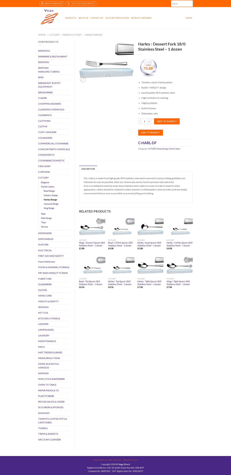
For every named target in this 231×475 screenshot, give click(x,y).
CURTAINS (44, 171)
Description (88, 169)
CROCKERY (44, 166)
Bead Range (49, 191)
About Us (83, 18)
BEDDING (43, 62)
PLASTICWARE (46, 396)
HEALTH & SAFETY (48, 301)
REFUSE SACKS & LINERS (51, 401)
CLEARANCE (45, 115)
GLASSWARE (45, 284)
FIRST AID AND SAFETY (51, 255)
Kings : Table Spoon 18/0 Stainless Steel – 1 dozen (178, 282)
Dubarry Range (51, 195)
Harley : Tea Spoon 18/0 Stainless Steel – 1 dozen (119, 282)
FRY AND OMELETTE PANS (53, 272)
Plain (43, 214)
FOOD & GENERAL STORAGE (53, 267)
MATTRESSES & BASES (50, 352)
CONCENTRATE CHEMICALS (54, 149)
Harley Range (93, 34)
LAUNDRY (43, 335)
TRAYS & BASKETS (48, 433)
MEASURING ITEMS (49, 358)
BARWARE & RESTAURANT (52, 56)
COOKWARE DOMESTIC (51, 160)
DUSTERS (43, 244)
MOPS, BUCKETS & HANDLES (48, 365)
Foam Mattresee (46, 261)
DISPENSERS (45, 233)
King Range (49, 208)
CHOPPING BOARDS (49, 103)
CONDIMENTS (46, 154)
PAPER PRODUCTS (48, 390)
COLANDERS (45, 137)
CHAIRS (42, 98)
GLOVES (42, 290)
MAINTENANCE (47, 341)
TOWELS (43, 428)
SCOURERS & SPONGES (50, 407)
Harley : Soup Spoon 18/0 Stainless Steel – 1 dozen (149, 244)
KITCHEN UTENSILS (49, 318)
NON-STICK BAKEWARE (51, 378)
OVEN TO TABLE (47, 384)
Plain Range (46, 218)
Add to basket (167, 121)
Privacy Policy (130, 460)
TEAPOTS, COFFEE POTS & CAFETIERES (52, 420)
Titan (43, 222)
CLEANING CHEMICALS (51, 109)
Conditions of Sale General (107, 460)
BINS (41, 77)
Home (42, 34)
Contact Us (96, 18)
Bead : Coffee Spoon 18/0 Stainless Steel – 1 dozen (120, 244)
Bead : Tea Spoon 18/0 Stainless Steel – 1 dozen (90, 282)
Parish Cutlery (72, 34)
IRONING (43, 307)
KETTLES (43, 312)
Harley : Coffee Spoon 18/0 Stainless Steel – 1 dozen (179, 244)
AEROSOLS (44, 50)
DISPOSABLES (45, 239)
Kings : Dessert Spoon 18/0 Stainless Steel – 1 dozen (92, 244)
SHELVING (44, 413)
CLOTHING (44, 120)
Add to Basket (150, 132)
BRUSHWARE (45, 92)
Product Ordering (141, 18)
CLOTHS (42, 126)
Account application (117, 18)
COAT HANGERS (47, 132)
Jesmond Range (51, 204)
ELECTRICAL (45, 250)
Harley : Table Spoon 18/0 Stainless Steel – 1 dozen (149, 282)
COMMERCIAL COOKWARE (53, 143)
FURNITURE (45, 278)
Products (70, 18)
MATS (41, 346)
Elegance (45, 182)
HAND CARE (45, 295)
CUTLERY (54, 34)
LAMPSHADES (46, 329)
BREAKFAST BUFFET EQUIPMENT (49, 85)
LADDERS (43, 324)
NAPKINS (43, 373)
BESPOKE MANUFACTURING (49, 69)
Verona (44, 226)
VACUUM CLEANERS (49, 439)
